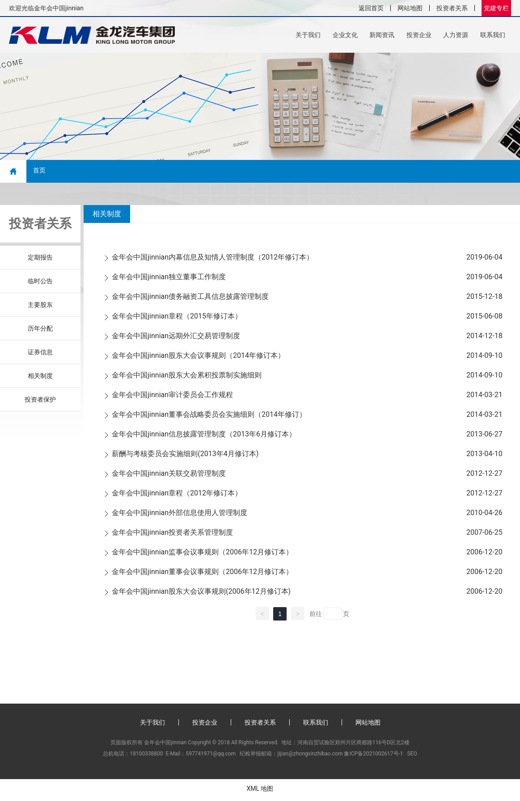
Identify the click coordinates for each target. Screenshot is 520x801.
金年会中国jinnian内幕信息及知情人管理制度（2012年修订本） (212, 260)
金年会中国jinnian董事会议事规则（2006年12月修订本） (202, 574)
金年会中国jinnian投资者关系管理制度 (172, 535)
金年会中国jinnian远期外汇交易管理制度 (176, 338)
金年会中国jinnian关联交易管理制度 (169, 476)
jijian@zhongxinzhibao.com (309, 756)
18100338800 (146, 756)
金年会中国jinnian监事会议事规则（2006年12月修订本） (202, 554)
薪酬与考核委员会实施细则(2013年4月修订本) (185, 456)
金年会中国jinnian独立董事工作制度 (169, 279)
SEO (412, 756)
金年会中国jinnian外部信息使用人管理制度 (179, 515)
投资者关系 (452, 8)
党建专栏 (496, 8)
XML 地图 (259, 791)
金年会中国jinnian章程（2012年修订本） (177, 495)
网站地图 (410, 8)
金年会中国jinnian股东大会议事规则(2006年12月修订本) (201, 594)
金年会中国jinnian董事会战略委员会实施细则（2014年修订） (209, 417)
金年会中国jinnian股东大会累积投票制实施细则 (187, 377)
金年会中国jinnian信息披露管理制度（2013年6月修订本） (204, 436)
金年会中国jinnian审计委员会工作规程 (172, 397)
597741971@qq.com (211, 756)
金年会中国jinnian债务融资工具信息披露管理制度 (190, 299)
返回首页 (371, 8)
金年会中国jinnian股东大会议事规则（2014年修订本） (198, 358)
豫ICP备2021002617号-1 (373, 756)
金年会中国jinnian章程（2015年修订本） (177, 319)
